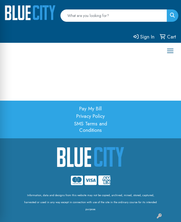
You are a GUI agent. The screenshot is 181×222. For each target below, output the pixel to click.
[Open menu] (170, 50)
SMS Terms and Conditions (90, 127)
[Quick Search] (113, 15)
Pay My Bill (90, 108)
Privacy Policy (90, 116)
